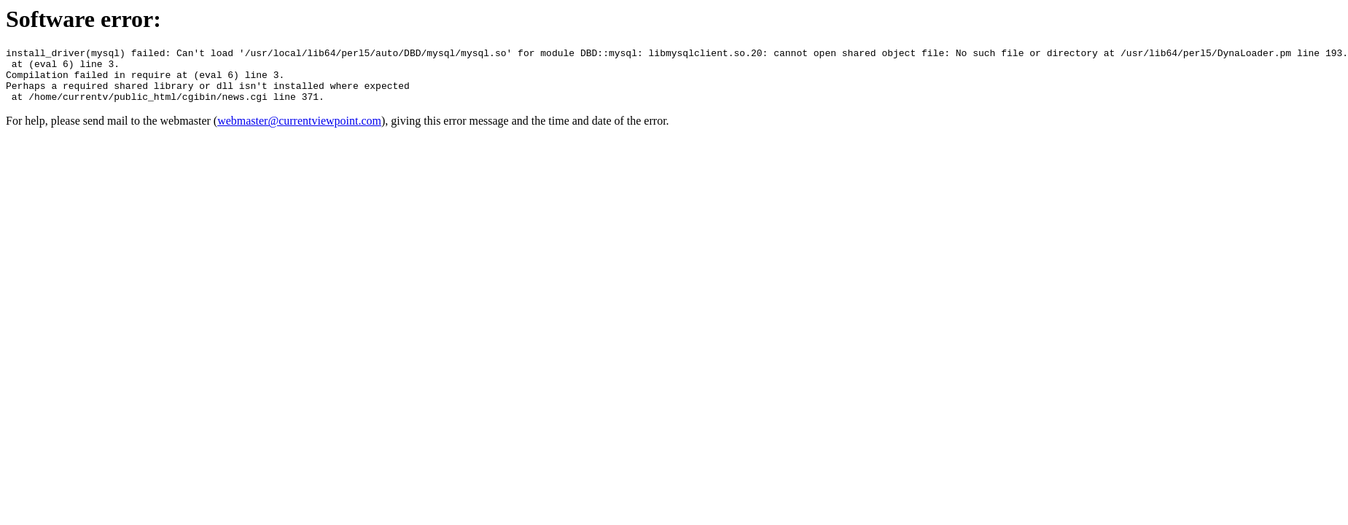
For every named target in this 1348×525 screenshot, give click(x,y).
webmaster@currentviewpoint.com (299, 131)
